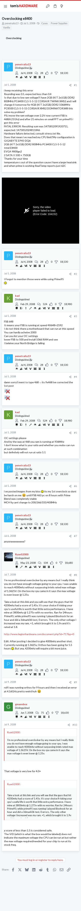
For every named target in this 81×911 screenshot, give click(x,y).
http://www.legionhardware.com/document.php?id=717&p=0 (39, 634)
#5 (75, 432)
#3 (75, 316)
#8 (75, 574)
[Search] (76, 6)
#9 (75, 682)
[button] (5, 6)
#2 (75, 273)
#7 (75, 536)
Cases (44, 23)
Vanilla (6, 27)
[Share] (70, 85)
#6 (75, 486)
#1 (75, 85)
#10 (75, 724)
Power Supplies (59, 23)
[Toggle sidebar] (69, 6)
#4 (75, 376)
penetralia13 (12, 23)
